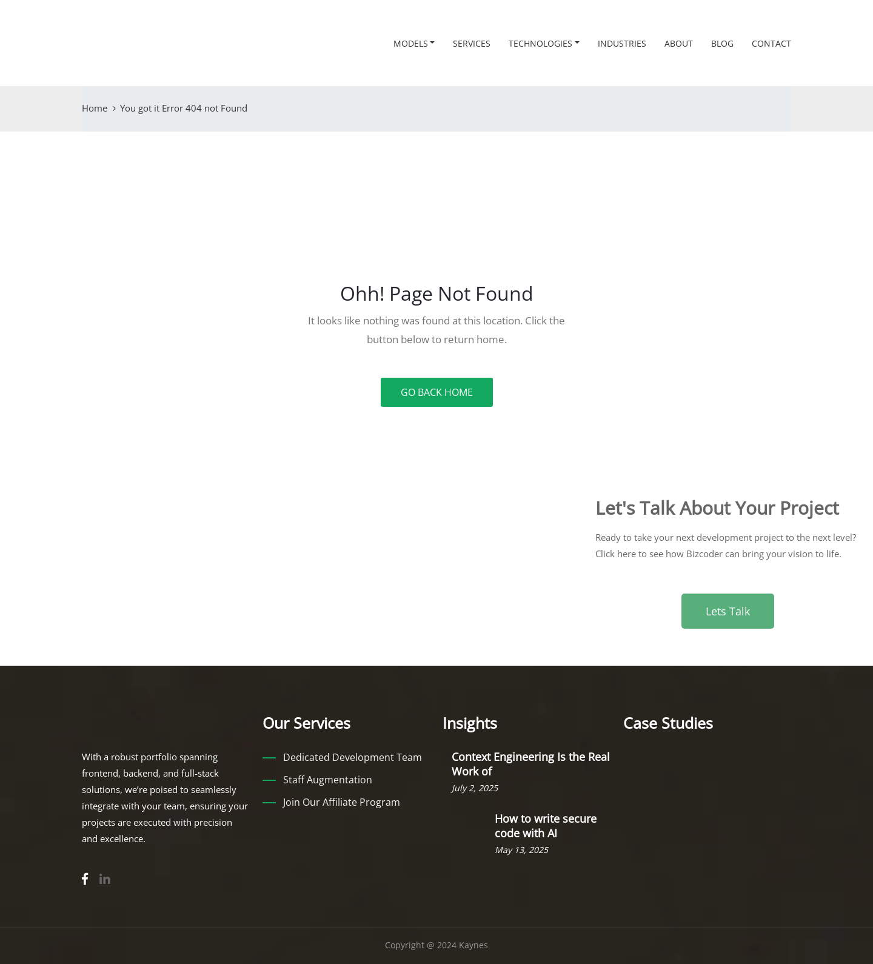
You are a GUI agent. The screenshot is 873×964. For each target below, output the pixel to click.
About (678, 43)
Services (471, 43)
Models (410, 43)
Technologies (540, 43)
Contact (771, 43)
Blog (722, 43)
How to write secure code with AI (546, 825)
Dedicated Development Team (352, 757)
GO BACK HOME (437, 392)
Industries (622, 43)
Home (94, 108)
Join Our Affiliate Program (341, 802)
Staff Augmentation (327, 779)
